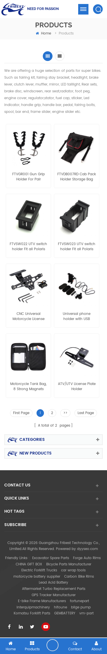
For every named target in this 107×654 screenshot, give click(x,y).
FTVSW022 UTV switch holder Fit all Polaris (28, 247)
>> (65, 413)
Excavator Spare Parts (50, 558)
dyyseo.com (87, 549)
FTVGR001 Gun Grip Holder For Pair (28, 177)
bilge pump (81, 607)
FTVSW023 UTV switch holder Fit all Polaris (76, 247)
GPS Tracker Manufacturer (54, 595)
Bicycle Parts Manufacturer (68, 564)
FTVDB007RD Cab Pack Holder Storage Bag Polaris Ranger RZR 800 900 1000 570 (76, 177)
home (43, 33)
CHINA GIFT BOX (29, 564)
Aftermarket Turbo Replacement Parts (53, 589)
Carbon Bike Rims (79, 576)
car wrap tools (73, 570)
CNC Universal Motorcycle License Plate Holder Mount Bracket (28, 316)
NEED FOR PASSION (43, 9)
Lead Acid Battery (53, 582)
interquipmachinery (33, 607)
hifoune (60, 607)
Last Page (86, 413)
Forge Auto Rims (87, 558)
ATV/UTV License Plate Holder (77, 387)
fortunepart (79, 601)
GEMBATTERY (64, 613)
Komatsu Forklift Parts (32, 613)
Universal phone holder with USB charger (76, 316)
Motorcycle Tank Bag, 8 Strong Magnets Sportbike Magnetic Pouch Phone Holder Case (28, 387)
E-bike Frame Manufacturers (42, 601)
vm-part (86, 613)
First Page (21, 413)
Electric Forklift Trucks (39, 570)
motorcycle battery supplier (36, 576)
